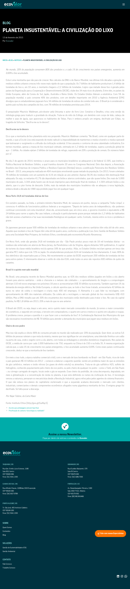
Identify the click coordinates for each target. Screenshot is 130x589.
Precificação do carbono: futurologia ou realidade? (26, 411)
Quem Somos (7, 527)
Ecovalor (10, 41)
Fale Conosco (7, 564)
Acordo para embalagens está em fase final (24, 408)
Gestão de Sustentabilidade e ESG (14, 548)
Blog (4, 535)
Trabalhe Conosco (9, 568)
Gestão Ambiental (9, 551)
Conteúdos (6, 531)
